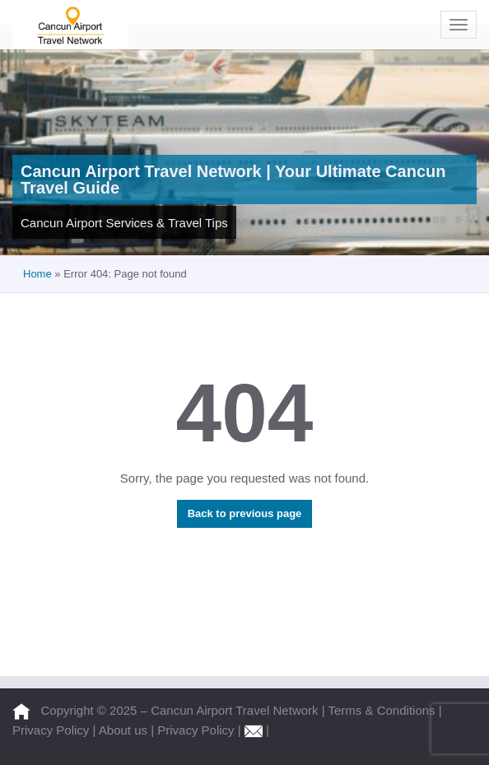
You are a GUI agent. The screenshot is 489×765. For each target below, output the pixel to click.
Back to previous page (245, 513)
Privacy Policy (52, 730)
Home (37, 274)
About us (125, 730)
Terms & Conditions (383, 710)
